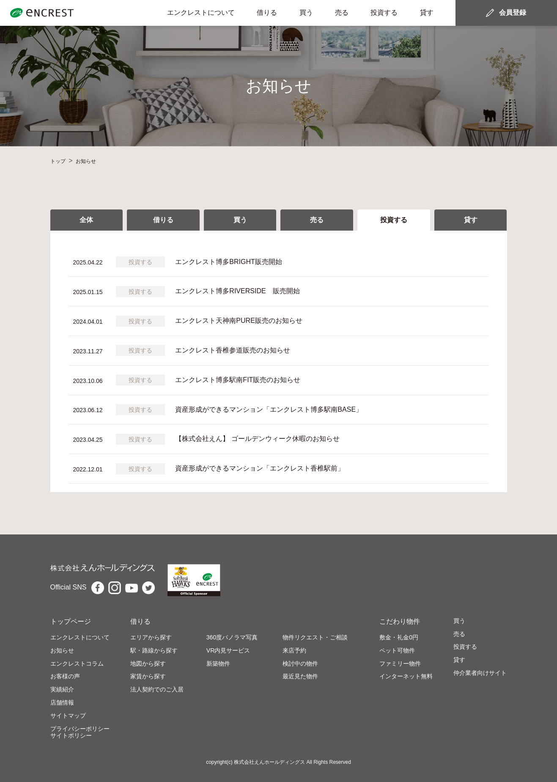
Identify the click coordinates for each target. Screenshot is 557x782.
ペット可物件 (397, 650)
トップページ (70, 621)
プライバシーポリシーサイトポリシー (80, 732)
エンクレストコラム (77, 663)
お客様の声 (65, 676)
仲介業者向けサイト (480, 672)
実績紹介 (62, 689)
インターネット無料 (406, 676)
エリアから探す (151, 637)
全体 (86, 219)
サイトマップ (68, 715)
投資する (384, 12)
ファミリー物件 (400, 663)
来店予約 (294, 650)
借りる (267, 12)
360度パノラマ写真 (232, 637)
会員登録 (512, 12)
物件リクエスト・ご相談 (315, 637)
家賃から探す (148, 676)
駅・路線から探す (154, 650)
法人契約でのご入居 (157, 689)
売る (341, 12)
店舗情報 (62, 702)
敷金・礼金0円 (398, 637)
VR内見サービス (228, 650)
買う (306, 12)
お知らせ (62, 650)
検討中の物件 (300, 663)
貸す (427, 12)
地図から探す (148, 663)
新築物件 (218, 663)
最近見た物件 (300, 676)
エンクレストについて (201, 12)
